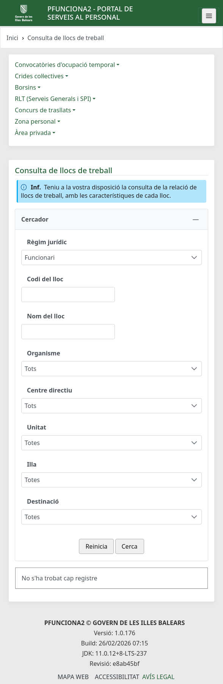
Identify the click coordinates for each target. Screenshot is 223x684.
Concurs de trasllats (43, 110)
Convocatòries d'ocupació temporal (65, 64)
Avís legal (158, 677)
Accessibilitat (117, 677)
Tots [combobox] (30, 368)
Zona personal (35, 121)
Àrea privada (33, 133)
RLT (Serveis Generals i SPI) (53, 99)
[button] (111, 219)
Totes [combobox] (32, 443)
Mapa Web (73, 677)
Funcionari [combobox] (40, 257)
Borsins (25, 87)
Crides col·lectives (39, 76)
